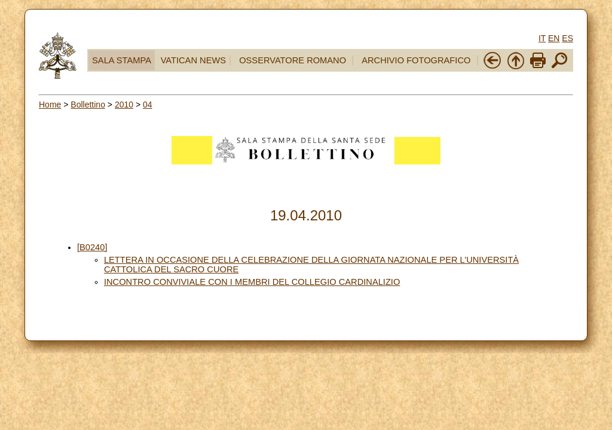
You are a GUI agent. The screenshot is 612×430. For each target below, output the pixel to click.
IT (542, 38)
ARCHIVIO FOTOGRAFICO (416, 60)
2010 (124, 104)
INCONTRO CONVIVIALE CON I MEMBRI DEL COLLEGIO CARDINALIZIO (252, 282)
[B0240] (92, 247)
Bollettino (88, 104)
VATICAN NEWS (193, 60)
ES (567, 38)
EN (553, 38)
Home (50, 104)
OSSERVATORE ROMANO (292, 60)
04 (147, 104)
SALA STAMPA (121, 60)
